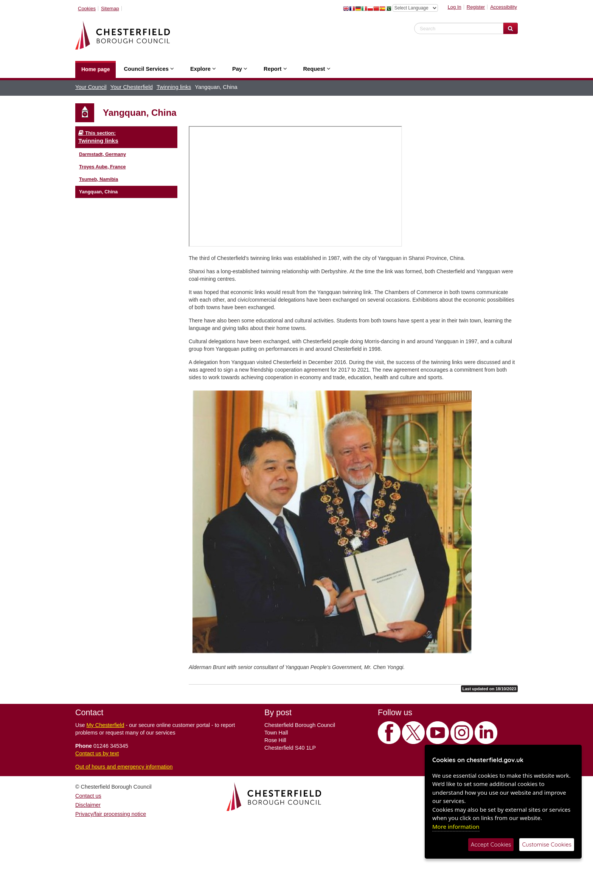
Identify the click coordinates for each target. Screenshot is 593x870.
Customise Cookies (546, 844)
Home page (95, 69)
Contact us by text (97, 753)
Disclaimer (88, 805)
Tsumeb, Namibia (98, 179)
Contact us (88, 796)
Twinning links (174, 87)
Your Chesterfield (131, 87)
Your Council (91, 87)
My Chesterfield (105, 725)
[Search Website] (510, 28)
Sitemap (110, 8)
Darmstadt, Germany (102, 154)
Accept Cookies (491, 844)
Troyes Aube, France (102, 167)
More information (456, 826)
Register (476, 7)
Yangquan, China (98, 192)
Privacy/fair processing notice (110, 814)
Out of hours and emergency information (124, 767)
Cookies (87, 8)
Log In (454, 7)
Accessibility (503, 7)
